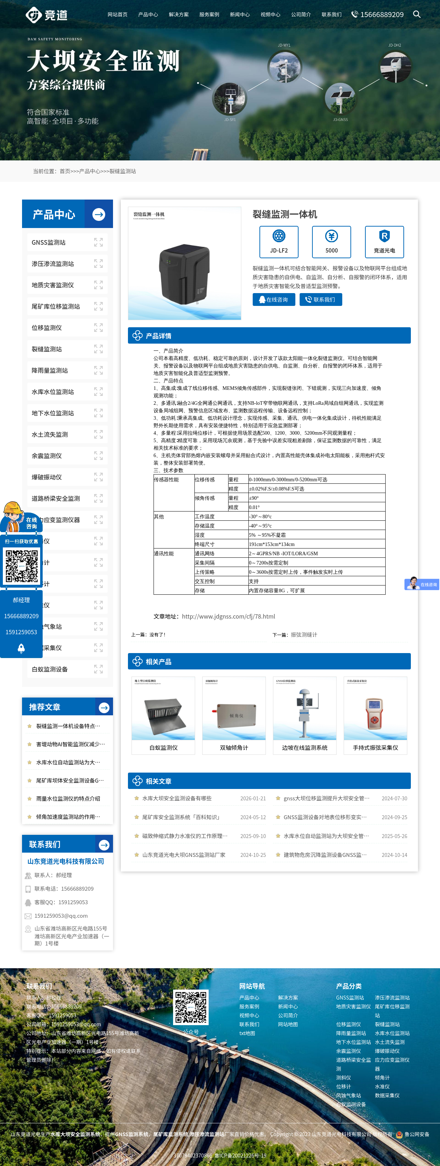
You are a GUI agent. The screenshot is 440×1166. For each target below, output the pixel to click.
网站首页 (118, 14)
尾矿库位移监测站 (392, 1011)
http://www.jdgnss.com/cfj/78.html (228, 616)
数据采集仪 (387, 1095)
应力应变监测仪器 (392, 1064)
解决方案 (179, 14)
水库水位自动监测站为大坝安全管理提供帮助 (72, 762)
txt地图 (247, 1033)
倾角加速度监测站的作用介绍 (71, 816)
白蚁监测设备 (351, 1104)
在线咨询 (277, 299)
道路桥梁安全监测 (353, 1064)
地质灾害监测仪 (353, 1006)
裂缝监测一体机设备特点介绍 (71, 726)
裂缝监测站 (122, 171)
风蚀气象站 (348, 1095)
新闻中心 (240, 14)
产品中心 (148, 14)
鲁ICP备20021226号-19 (240, 1155)
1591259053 (21, 631)
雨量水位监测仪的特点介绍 (68, 798)
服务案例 (209, 14)
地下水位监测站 (353, 1041)
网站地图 (288, 1024)
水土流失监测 (390, 1041)
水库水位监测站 (392, 1033)
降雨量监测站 (351, 1033)
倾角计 (382, 1077)
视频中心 (270, 14)
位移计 (343, 1086)
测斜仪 (343, 1077)
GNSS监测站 (350, 997)
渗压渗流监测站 (392, 997)
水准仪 (382, 1086)
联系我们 (332, 14)
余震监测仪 (348, 1050)
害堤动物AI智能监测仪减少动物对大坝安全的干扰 (72, 744)
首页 (65, 171)
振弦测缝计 (304, 634)
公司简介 (301, 14)
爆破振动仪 (387, 1050)
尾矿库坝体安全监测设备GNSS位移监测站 (72, 780)
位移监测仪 (348, 1024)
